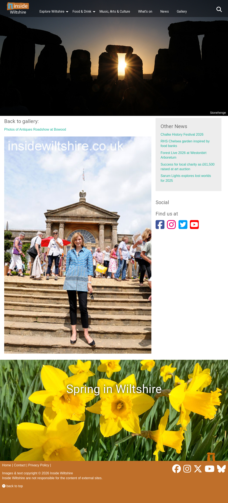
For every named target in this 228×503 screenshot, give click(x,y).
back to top (12, 486)
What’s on (145, 11)
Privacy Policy (38, 465)
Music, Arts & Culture (114, 11)
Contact (19, 465)
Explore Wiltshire (51, 11)
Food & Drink (81, 11)
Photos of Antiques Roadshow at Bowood (35, 129)
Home (6, 465)
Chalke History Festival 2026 (182, 134)
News (164, 11)
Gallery (182, 11)
